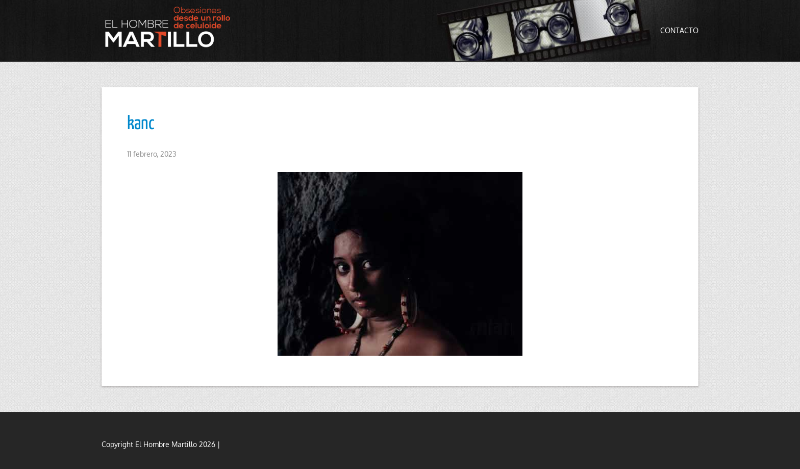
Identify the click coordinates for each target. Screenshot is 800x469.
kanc (141, 124)
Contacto (679, 30)
